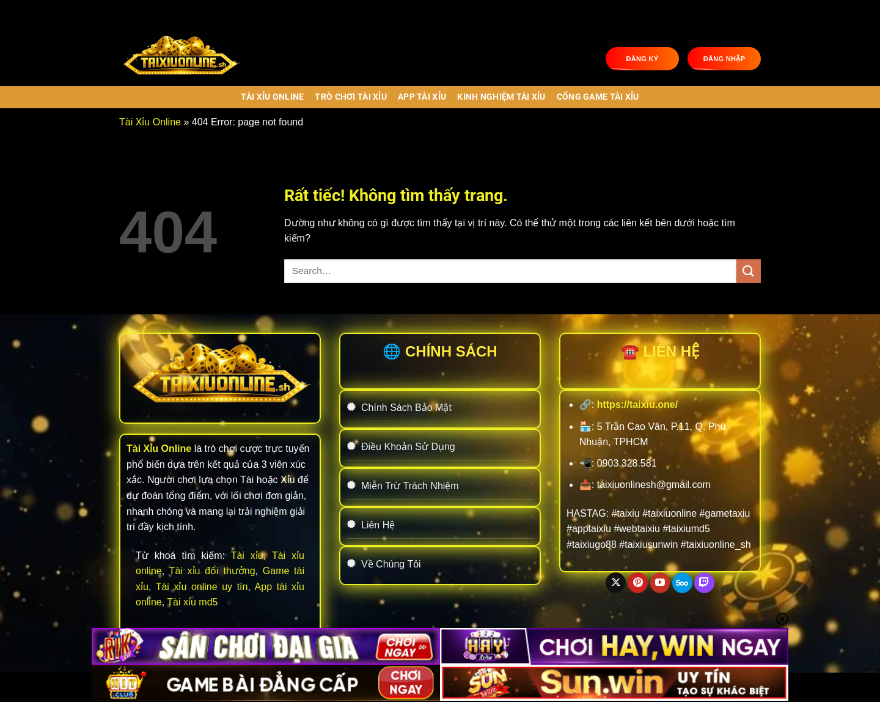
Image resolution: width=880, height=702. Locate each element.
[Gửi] (748, 271)
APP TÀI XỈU (422, 97)
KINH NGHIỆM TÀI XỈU (501, 97)
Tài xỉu (247, 555)
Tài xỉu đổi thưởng (212, 571)
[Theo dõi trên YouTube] (660, 582)
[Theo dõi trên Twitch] (704, 582)
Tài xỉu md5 (192, 602)
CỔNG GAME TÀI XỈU (598, 97)
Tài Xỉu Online (272, 97)
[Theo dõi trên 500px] (682, 582)
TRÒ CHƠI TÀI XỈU (351, 97)
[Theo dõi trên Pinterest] (638, 582)
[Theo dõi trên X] (616, 582)
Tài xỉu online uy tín (202, 587)
